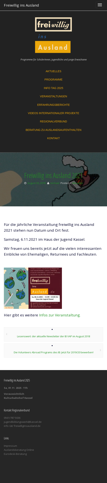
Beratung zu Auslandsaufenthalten (53, 129)
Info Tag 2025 (53, 88)
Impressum (10, 445)
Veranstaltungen (53, 96)
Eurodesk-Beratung (15, 454)
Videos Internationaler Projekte (53, 113)
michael (54, 183)
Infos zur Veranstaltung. (59, 315)
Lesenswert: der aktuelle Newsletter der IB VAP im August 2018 (53, 336)
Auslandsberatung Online (19, 450)
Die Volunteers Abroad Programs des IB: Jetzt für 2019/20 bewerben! (53, 352)
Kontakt (53, 138)
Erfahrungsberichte (53, 104)
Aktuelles (53, 71)
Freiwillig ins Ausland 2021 (53, 175)
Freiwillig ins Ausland (21, 5)
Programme (53, 79)
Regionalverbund (53, 121)
